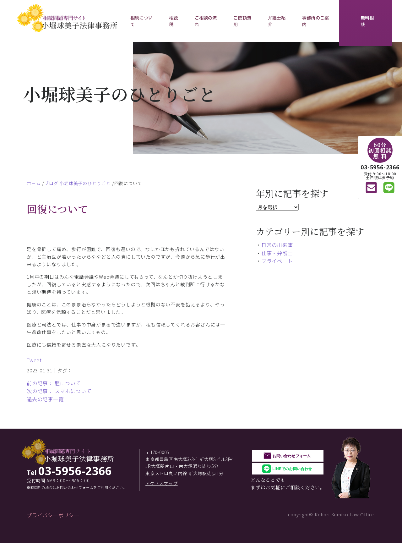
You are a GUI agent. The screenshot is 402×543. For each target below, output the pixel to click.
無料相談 (367, 20)
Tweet (34, 360)
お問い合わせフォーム (292, 455)
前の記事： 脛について (54, 383)
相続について (141, 20)
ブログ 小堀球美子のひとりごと (77, 183)
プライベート (277, 261)
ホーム (34, 183)
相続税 (173, 20)
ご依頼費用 (242, 20)
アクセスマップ (161, 483)
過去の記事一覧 (45, 399)
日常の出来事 (277, 245)
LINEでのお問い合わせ (292, 468)
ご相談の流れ (206, 20)
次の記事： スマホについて (59, 391)
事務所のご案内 (315, 20)
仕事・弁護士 (277, 253)
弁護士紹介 (277, 20)
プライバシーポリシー (53, 515)
